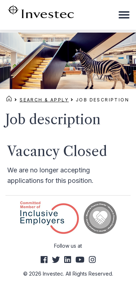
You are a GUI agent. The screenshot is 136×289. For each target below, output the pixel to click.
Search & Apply (44, 99)
